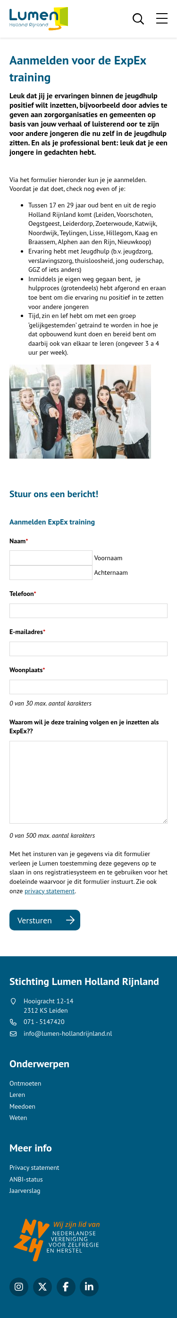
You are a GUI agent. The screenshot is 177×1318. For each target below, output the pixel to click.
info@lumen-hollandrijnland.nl (68, 1033)
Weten (18, 1117)
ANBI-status (26, 1179)
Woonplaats (27, 670)
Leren (17, 1094)
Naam (18, 541)
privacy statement (50, 891)
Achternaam (111, 572)
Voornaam (108, 558)
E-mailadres (27, 631)
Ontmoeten (25, 1083)
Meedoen (22, 1106)
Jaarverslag (25, 1190)
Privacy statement (34, 1167)
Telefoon (22, 593)
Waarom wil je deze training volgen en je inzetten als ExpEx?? (84, 727)
